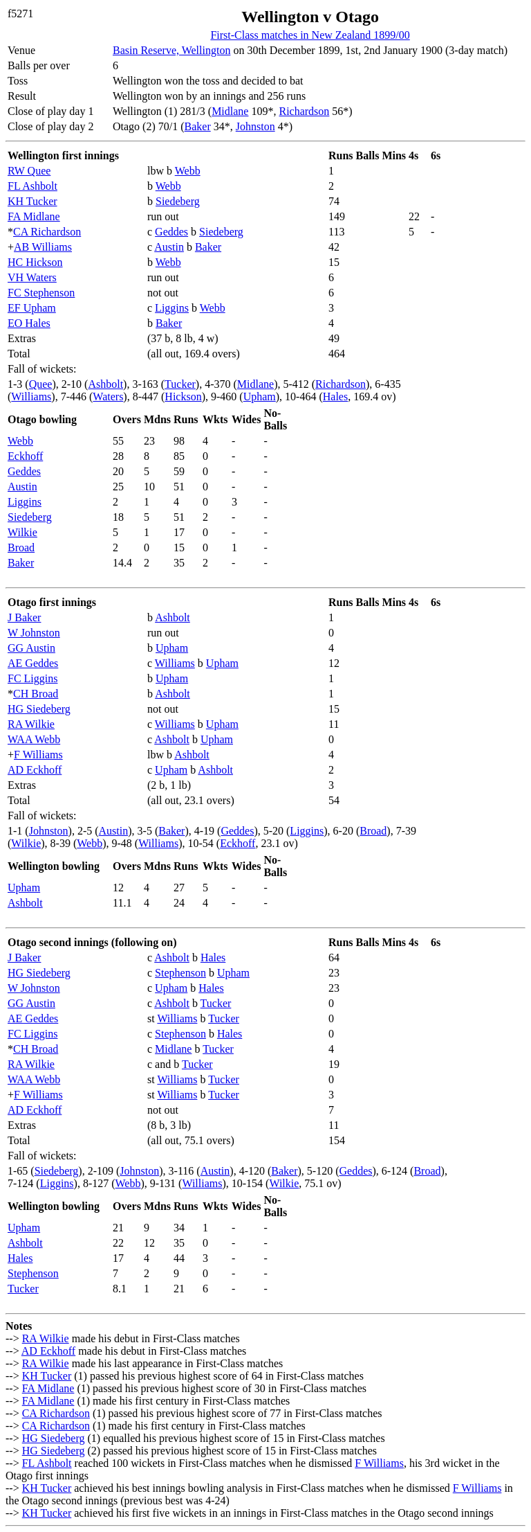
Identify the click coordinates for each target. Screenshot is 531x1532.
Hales (335, 396)
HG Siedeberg (39, 709)
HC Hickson (35, 262)
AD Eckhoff (35, 770)
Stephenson (180, 973)
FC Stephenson (41, 293)
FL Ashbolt (32, 186)
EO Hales (29, 323)
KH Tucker (32, 201)
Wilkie (22, 532)
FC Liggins (32, 678)
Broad (21, 547)
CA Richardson (47, 232)
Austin (169, 247)
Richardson (304, 111)
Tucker (180, 384)
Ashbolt (105, 384)
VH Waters (32, 277)
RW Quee (29, 171)
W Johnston (34, 633)
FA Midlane (34, 216)
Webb (188, 171)
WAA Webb (34, 739)
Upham (259, 396)
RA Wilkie (31, 724)
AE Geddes (33, 663)
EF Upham (32, 308)
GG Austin (31, 648)
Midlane (230, 111)
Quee (41, 384)
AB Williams (43, 247)
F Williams (38, 754)
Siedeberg (178, 201)
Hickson (183, 396)
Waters (108, 396)
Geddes (171, 232)
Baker (198, 126)
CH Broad (35, 694)
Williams (31, 396)
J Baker (24, 617)
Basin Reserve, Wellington (171, 50)
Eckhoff (25, 456)
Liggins (172, 308)
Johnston (255, 126)
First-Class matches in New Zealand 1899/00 (309, 35)
